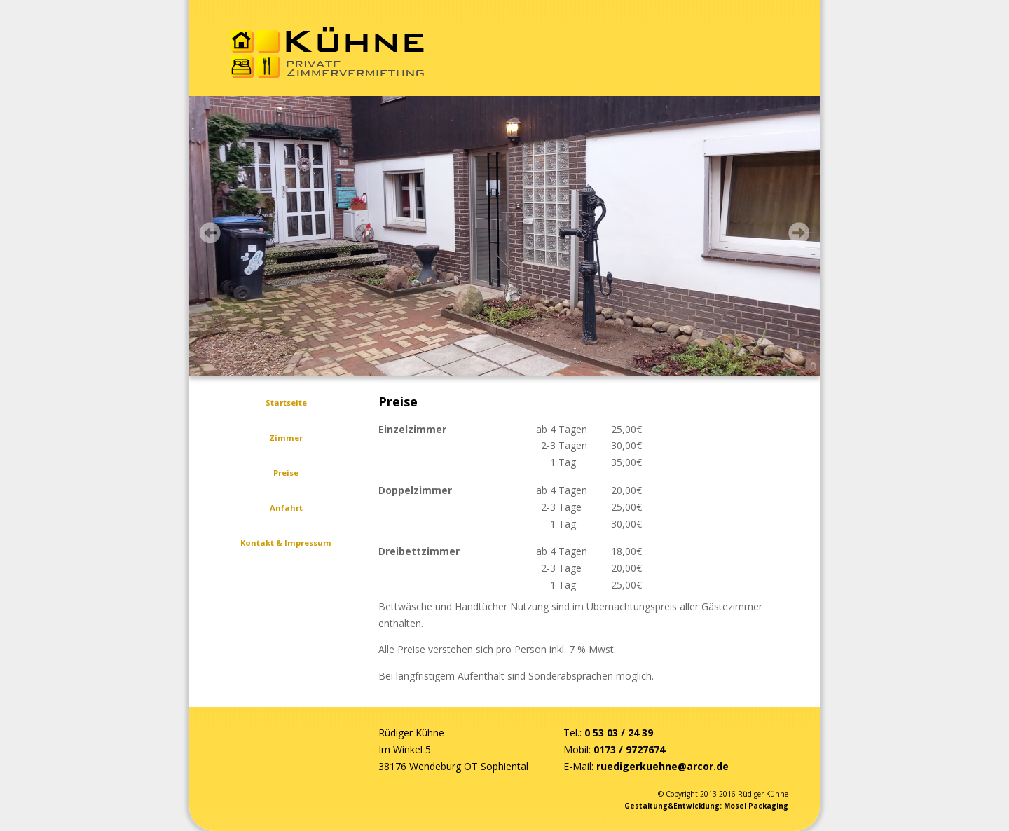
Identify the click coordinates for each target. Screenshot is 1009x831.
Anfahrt (286, 507)
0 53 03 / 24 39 (618, 732)
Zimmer (286, 437)
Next (798, 232)
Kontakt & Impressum (285, 542)
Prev (210, 232)
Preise (285, 472)
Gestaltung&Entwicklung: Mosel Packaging (706, 806)
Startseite (286, 402)
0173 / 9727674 (629, 749)
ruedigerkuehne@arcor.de (662, 766)
